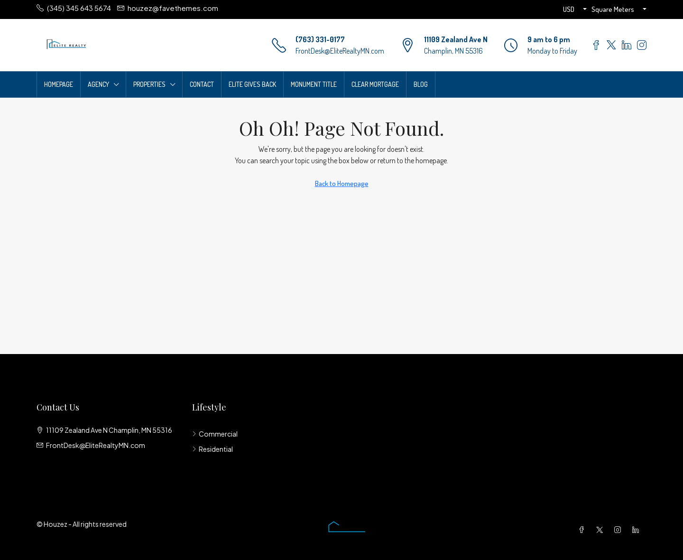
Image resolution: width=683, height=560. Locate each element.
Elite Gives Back (252, 84)
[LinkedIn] (637, 529)
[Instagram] (619, 529)
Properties (149, 84)
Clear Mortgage (375, 84)
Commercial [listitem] (215, 433)
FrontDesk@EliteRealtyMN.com (339, 51)
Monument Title (314, 84)
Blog (421, 84)
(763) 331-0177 (320, 39)
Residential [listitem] (212, 449)
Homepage (58, 84)
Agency (98, 84)
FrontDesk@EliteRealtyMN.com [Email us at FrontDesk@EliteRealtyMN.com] (95, 445)
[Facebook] (583, 529)
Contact (202, 84)
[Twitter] (601, 529)
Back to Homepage (342, 183)
